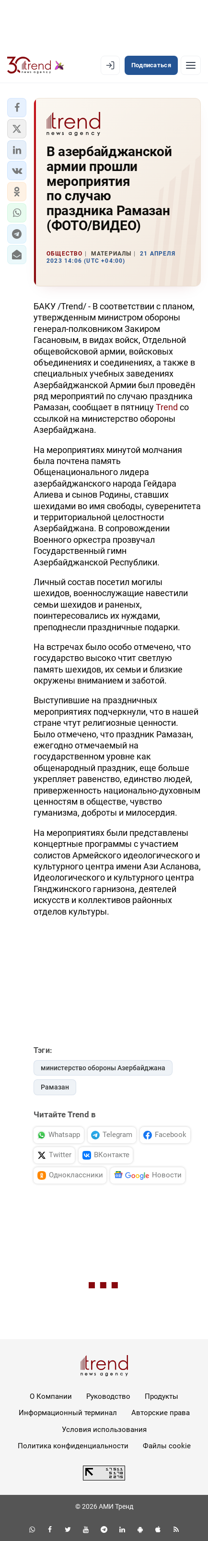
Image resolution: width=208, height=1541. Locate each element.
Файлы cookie (167, 1446)
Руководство (108, 1396)
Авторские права (160, 1412)
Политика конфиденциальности (73, 1446)
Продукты (161, 1396)
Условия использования (104, 1429)
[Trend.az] (35, 65)
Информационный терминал (68, 1412)
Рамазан (55, 1087)
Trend (167, 407)
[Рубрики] (191, 65)
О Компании (51, 1396)
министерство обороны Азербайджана (103, 1068)
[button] (17, 107)
